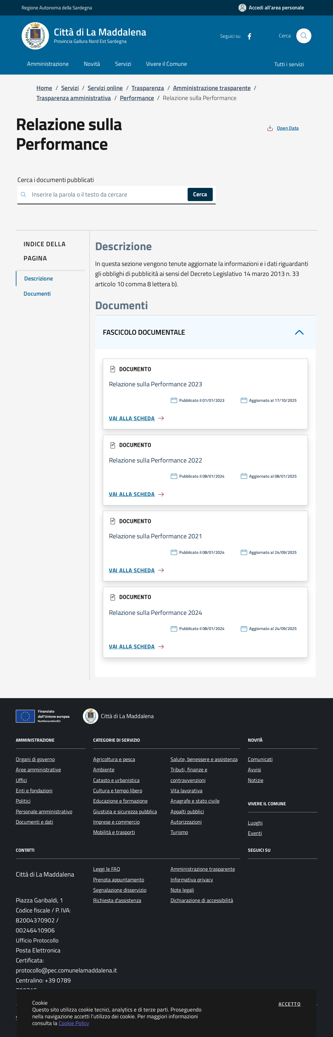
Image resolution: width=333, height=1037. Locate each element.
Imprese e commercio (116, 822)
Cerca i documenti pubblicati (55, 179)
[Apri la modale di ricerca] (303, 36)
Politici (23, 801)
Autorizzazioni (186, 822)
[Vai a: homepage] (88, 36)
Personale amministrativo (44, 811)
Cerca (200, 194)
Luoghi (255, 823)
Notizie (255, 780)
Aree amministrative (38, 769)
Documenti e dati (34, 822)
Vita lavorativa (186, 790)
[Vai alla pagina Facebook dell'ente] (246, 36)
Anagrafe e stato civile (195, 801)
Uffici (21, 780)
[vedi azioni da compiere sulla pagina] (282, 128)
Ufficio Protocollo (37, 940)
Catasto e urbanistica (116, 780)
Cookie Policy (74, 1023)
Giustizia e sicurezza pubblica (125, 811)
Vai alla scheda (137, 418)
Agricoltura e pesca (114, 759)
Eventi (255, 833)
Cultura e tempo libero (117, 790)
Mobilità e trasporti (114, 832)
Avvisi (254, 769)
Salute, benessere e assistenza (204, 759)
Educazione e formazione (120, 801)
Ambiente (103, 769)
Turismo (179, 832)
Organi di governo (35, 759)
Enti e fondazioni (34, 790)
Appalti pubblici (187, 811)
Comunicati (260, 759)
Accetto (290, 1003)
